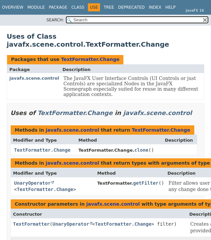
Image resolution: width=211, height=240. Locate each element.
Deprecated (131, 7)
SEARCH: (55, 20)
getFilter (146, 183)
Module (36, 7)
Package (58, 7)
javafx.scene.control (34, 78)
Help (170, 7)
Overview (12, 7)
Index (155, 7)
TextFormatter (31, 224)
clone (141, 150)
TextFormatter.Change (90, 59)
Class (77, 7)
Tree (109, 7)
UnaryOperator (32, 183)
